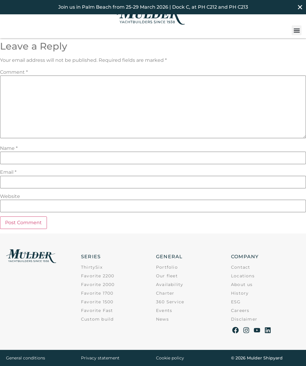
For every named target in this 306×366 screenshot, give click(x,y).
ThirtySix (91, 267)
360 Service (170, 302)
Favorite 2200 (97, 276)
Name (9, 148)
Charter (165, 293)
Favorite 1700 (97, 293)
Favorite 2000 (98, 284)
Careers (240, 310)
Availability (169, 284)
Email (8, 172)
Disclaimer (244, 319)
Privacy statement (100, 358)
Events (164, 310)
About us (242, 284)
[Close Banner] (300, 7)
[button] (297, 30)
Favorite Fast (97, 310)
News (162, 319)
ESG (236, 302)
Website (10, 196)
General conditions (25, 358)
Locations (243, 276)
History (240, 293)
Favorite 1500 (97, 302)
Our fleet (167, 276)
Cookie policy (170, 358)
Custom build (97, 319)
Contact (240, 267)
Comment (14, 72)
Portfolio (167, 267)
